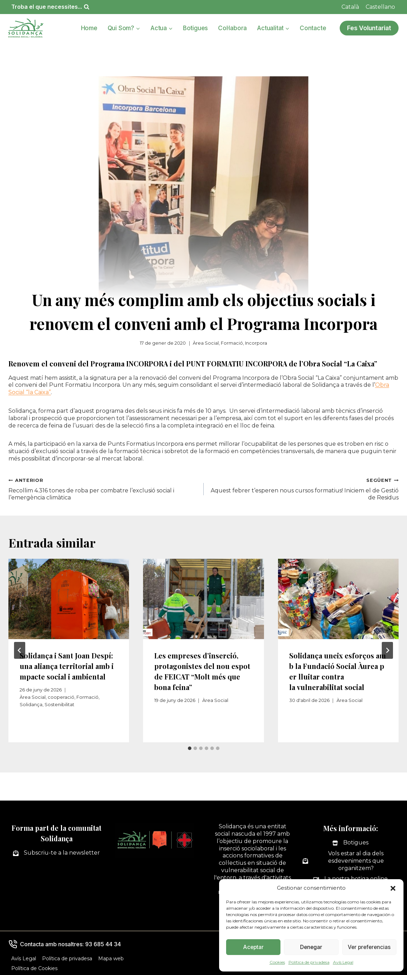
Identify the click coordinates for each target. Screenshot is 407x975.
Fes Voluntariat (369, 28)
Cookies (277, 962)
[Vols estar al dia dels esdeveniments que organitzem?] (351, 861)
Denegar (311, 947)
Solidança (31, 704)
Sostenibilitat (59, 704)
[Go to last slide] (19, 650)
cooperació (61, 697)
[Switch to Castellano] (380, 7)
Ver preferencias (369, 947)
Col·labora (232, 28)
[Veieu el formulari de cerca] (50, 7)
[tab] (189, 748)
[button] (392, 888)
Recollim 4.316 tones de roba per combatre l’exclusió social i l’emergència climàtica (103, 489)
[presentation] (68, 599)
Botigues (195, 28)
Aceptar (253, 947)
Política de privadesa (309, 962)
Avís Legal (343, 962)
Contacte (313, 28)
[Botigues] (350, 843)
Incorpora (256, 343)
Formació (232, 343)
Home (89, 28)
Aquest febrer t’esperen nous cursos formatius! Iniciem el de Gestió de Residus (304, 489)
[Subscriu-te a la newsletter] (56, 853)
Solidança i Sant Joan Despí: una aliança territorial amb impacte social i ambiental (67, 666)
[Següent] (387, 650)
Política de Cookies (34, 968)
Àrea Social (206, 343)
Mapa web (111, 958)
